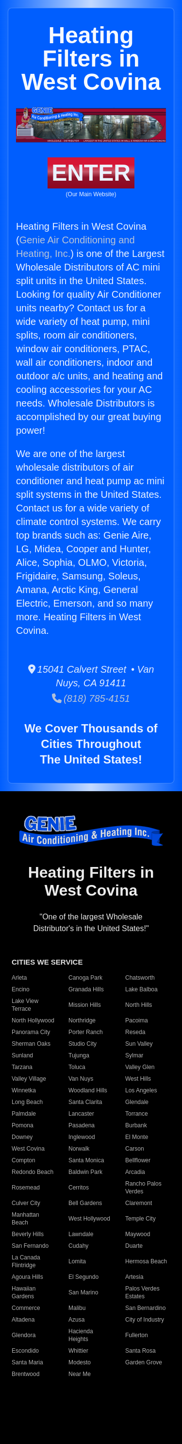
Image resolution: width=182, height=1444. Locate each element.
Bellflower (137, 1160)
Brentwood (25, 1374)
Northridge (82, 1020)
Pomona (22, 1125)
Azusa (76, 1319)
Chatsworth (140, 977)
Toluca (76, 1067)
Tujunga (78, 1055)
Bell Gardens (85, 1203)
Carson (134, 1148)
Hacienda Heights (80, 1335)
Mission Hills (84, 1005)
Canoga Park (85, 977)
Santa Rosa (140, 1350)
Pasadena (81, 1125)
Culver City (26, 1203)
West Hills (138, 1078)
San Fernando (30, 1245)
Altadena (23, 1319)
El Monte (136, 1137)
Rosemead (26, 1187)
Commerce (26, 1308)
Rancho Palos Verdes (143, 1187)
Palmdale (24, 1113)
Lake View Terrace (25, 1005)
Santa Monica (86, 1160)
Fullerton (136, 1335)
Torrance (136, 1113)
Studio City (82, 1043)
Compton (23, 1160)
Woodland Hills (87, 1090)
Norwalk (78, 1148)
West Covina (28, 1148)
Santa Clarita (85, 1102)
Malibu (76, 1308)
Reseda (135, 1032)
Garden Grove (143, 1362)
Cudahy (78, 1245)
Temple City (140, 1218)
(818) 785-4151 (91, 698)
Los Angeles (141, 1090)
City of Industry (144, 1319)
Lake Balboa (141, 989)
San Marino (83, 1292)
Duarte (134, 1245)
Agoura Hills (27, 1277)
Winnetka (24, 1090)
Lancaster (81, 1113)
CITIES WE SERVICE (47, 962)
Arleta (19, 977)
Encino (21, 989)
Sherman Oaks (31, 1043)
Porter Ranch (85, 1032)
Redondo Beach (32, 1172)
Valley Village (29, 1078)
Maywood (137, 1234)
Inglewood (81, 1137)
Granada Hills (86, 989)
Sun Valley (138, 1043)
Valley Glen (139, 1067)
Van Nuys (80, 1078)
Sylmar (134, 1055)
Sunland (22, 1055)
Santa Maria (27, 1362)
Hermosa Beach (146, 1261)
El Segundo (83, 1277)
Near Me (79, 1374)
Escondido (25, 1350)
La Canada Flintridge (26, 1261)
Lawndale (80, 1234)
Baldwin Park (85, 1172)
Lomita (77, 1261)
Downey (22, 1137)
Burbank (136, 1125)
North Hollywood (33, 1020)
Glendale (137, 1102)
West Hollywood (89, 1218)
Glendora (23, 1335)
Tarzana (22, 1067)
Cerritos (78, 1187)
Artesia (134, 1277)
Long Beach (27, 1102)
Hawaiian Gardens (23, 1292)
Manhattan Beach (25, 1218)
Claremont (138, 1203)
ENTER (91, 173)
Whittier (78, 1350)
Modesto (79, 1362)
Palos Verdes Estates (142, 1292)
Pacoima (136, 1020)
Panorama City (31, 1032)
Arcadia (135, 1172)
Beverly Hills (28, 1234)
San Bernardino (145, 1308)
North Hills (138, 1005)
